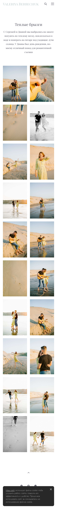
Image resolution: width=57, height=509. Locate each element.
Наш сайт (10, 490)
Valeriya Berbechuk (21, 4)
